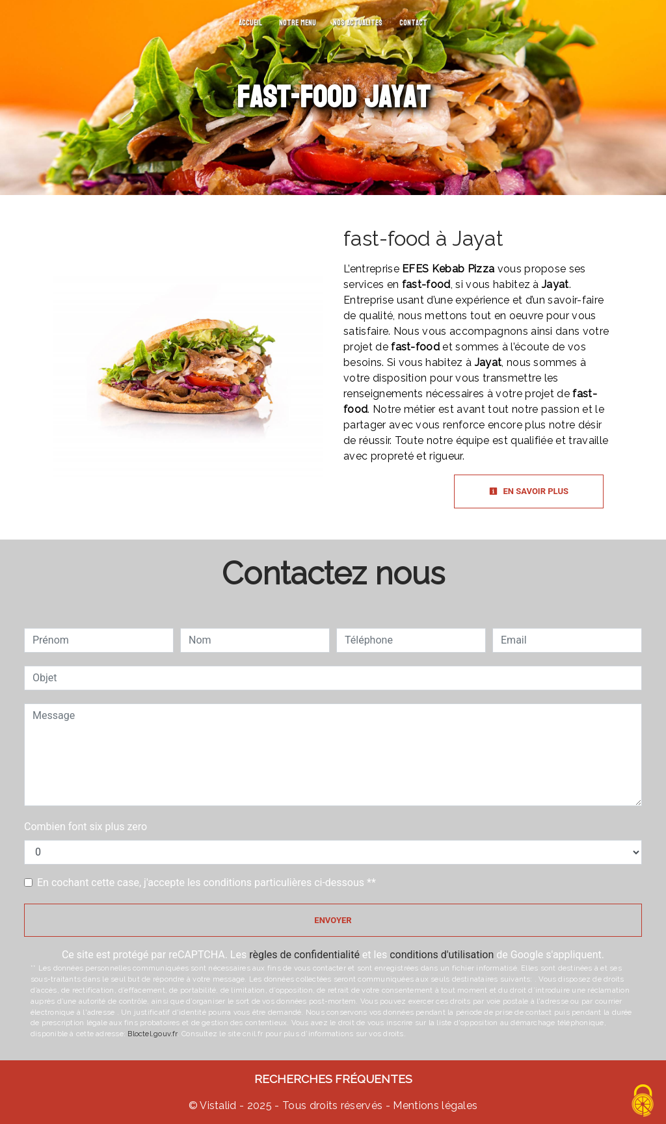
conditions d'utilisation (442, 954)
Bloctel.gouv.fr (152, 1033)
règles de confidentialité (304, 954)
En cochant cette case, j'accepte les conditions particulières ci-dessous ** (206, 882)
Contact (413, 23)
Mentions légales (433, 1105)
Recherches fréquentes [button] (333, 1079)
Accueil (250, 23)
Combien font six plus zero (85, 826)
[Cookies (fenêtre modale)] (643, 1101)
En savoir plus (528, 491)
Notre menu (297, 23)
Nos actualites (357, 23)
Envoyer (332, 920)
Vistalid (218, 1105)
